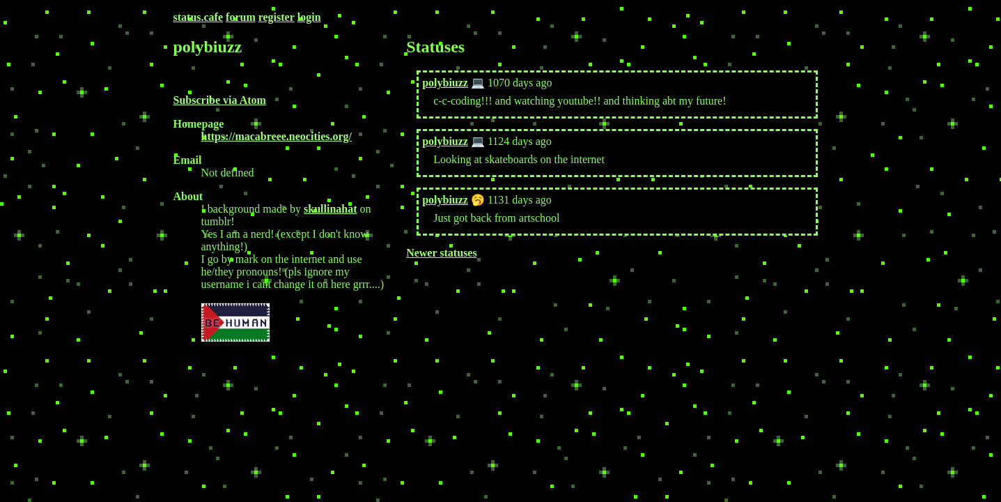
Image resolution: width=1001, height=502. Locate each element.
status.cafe (198, 17)
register (276, 17)
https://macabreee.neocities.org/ (276, 136)
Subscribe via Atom (219, 100)
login (309, 17)
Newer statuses (441, 253)
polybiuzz (445, 83)
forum (241, 17)
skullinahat (330, 209)
